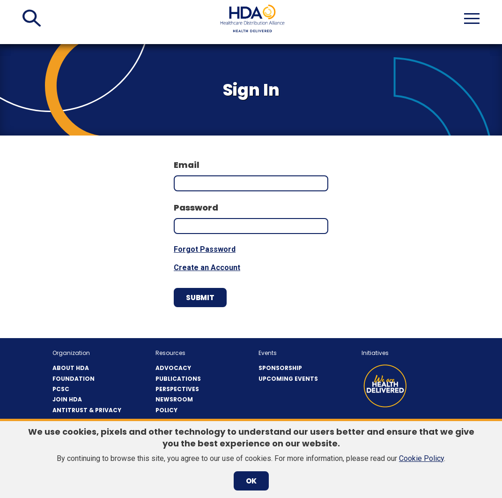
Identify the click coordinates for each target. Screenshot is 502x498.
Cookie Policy (421, 458)
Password (196, 207)
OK (251, 481)
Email (186, 165)
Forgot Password (205, 249)
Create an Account (207, 267)
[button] (31, 18)
